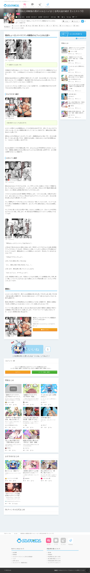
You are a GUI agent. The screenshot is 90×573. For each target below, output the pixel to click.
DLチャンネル (11, 5)
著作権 (49, 552)
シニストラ (16, 25)
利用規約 (15, 554)
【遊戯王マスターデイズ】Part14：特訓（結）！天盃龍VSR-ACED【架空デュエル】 (75, 58)
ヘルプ (14, 558)
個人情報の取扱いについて (54, 558)
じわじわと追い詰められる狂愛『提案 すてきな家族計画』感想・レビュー (31, 419)
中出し (56, 25)
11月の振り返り (46, 417)
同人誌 (29, 25)
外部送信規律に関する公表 (54, 560)
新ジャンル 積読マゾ (12, 471)
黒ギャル (43, 25)
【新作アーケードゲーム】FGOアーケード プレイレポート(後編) (13, 396)
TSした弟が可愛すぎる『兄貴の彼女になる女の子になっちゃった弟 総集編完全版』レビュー (76, 103)
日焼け (77, 25)
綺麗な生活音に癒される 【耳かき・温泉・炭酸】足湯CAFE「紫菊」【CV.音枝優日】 (76, 113)
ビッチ (50, 25)
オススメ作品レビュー (67, 25)
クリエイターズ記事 (19, 28)
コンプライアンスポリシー (54, 562)
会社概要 (15, 552)
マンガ (75, 16)
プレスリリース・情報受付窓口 (20, 562)
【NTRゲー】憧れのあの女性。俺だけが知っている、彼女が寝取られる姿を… (76, 77)
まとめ (15, 533)
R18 (24, 25)
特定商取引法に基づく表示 (54, 556)
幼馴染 (36, 25)
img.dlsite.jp (11, 60)
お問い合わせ (16, 560)
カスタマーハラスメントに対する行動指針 (23, 556)
